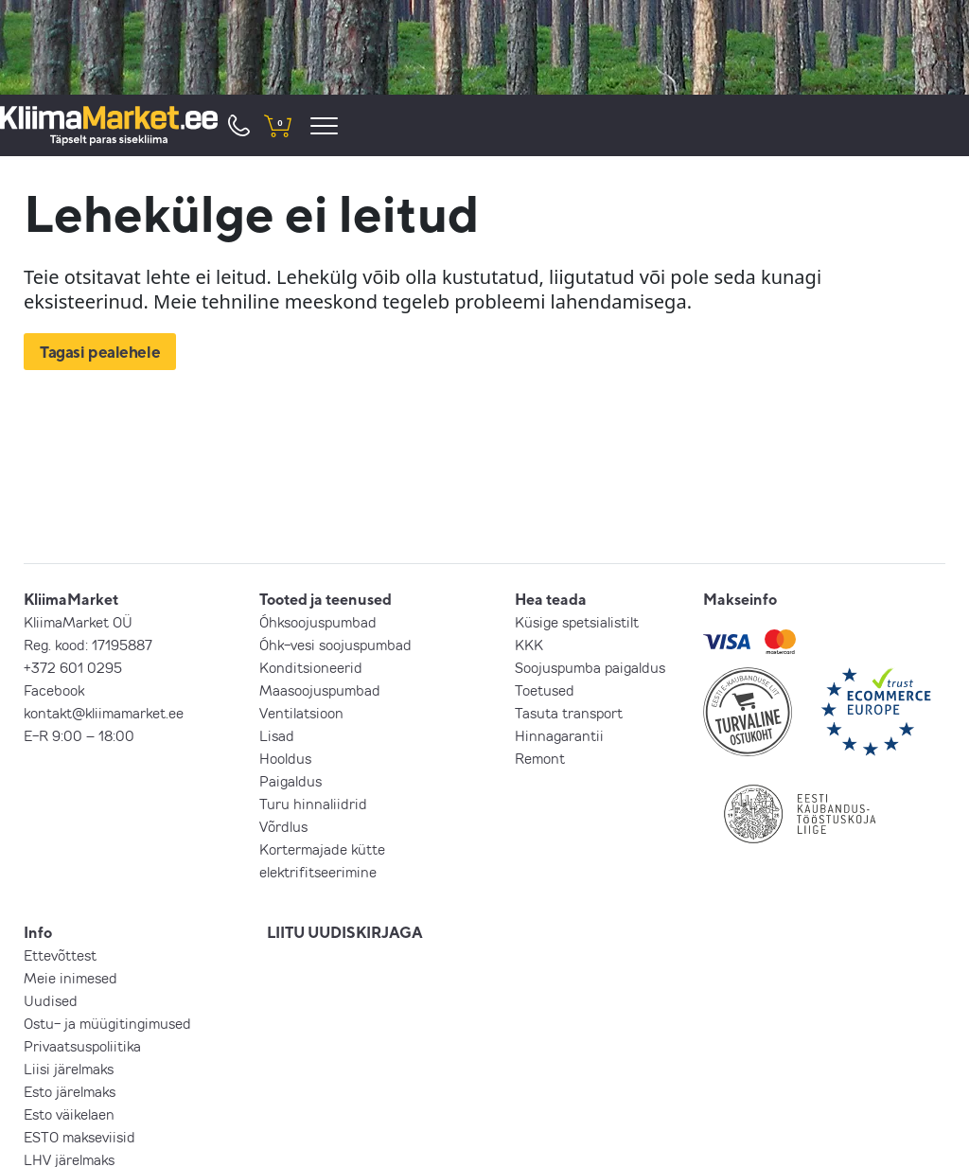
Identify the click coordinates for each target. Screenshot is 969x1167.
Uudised (51, 1000)
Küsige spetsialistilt (577, 621)
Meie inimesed (70, 977)
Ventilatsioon (301, 712)
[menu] (327, 125)
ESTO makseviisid (79, 1136)
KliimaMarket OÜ (78, 621)
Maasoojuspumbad (319, 690)
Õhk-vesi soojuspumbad (335, 644)
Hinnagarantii (559, 735)
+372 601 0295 (73, 667)
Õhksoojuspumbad (318, 621)
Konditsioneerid (310, 667)
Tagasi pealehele (100, 352)
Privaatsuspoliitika (82, 1045)
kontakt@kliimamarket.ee (104, 712)
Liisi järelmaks (69, 1068)
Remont (540, 758)
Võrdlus (283, 826)
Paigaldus (290, 780)
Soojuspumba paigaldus (590, 667)
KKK (529, 644)
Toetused (544, 690)
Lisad (276, 735)
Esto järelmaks (69, 1091)
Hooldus (285, 758)
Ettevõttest (60, 955)
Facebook (54, 690)
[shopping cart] (277, 125)
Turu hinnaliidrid (313, 803)
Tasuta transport (569, 712)
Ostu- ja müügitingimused (107, 1023)
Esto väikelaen (69, 1114)
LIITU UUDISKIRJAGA (345, 932)
